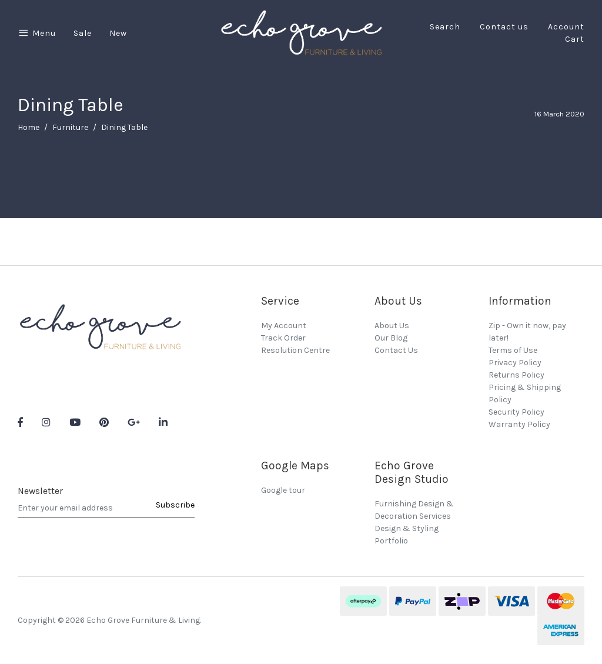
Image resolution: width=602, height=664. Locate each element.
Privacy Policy (515, 363)
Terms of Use (513, 350)
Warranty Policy (519, 424)
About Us (391, 326)
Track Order (283, 338)
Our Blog (390, 338)
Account (566, 27)
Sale (82, 33)
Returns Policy (516, 375)
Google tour (283, 490)
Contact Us (396, 350)
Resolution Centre (295, 350)
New (118, 33)
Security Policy (516, 412)
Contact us (504, 27)
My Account (283, 326)
